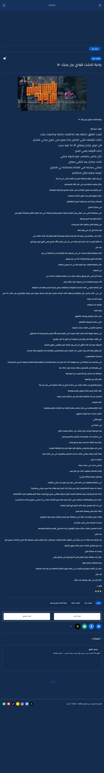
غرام (68, 704)
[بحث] (4, 5)
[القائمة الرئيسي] (100, 5)
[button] (91, 626)
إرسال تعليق (93, 649)
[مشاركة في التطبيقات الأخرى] (71, 626)
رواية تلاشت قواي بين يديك (58, 603)
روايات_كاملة (75, 603)
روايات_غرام (96, 58)
